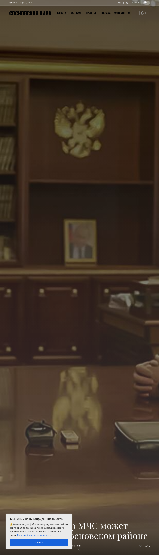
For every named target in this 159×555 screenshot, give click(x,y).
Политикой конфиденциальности (34, 535)
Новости (61, 13)
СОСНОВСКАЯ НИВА (30, 13)
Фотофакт (77, 13)
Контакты (119, 13)
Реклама (106, 13)
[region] (39, 531)
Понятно (38, 542)
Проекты (91, 13)
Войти (136, 2)
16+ (142, 13)
